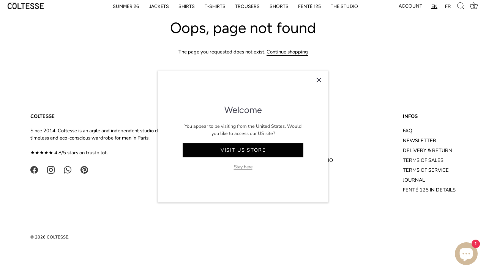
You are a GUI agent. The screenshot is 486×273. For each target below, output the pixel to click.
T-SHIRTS (215, 6)
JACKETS (159, 6)
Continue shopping (287, 52)
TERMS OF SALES (423, 160)
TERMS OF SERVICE (426, 170)
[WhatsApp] (67, 169)
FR (448, 6)
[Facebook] (34, 169)
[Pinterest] (84, 169)
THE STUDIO (344, 6)
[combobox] (434, 6)
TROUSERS (247, 6)
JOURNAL (414, 180)
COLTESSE (57, 237)
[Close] (319, 80)
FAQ (407, 130)
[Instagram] (51, 169)
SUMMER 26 (126, 6)
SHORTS (279, 6)
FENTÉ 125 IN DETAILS (429, 190)
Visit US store (243, 150)
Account (410, 6)
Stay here (243, 167)
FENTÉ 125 (309, 6)
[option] (447, 6)
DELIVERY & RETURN (427, 150)
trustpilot (96, 152)
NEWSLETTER (419, 140)
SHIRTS (186, 6)
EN (434, 6)
